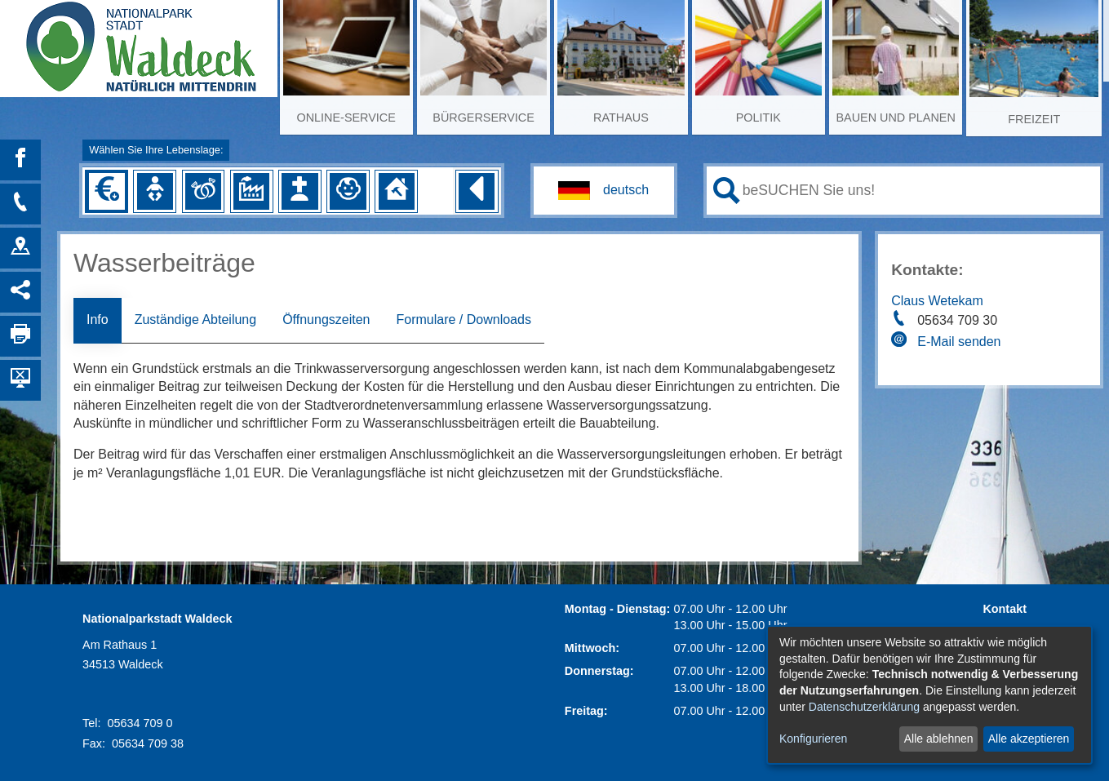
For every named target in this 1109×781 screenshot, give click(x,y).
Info (98, 319)
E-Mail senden (958, 341)
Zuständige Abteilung (195, 319)
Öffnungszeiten (326, 319)
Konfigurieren (813, 738)
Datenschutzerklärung (864, 706)
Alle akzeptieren (1029, 738)
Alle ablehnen (939, 738)
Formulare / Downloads (463, 319)
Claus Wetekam (937, 301)
